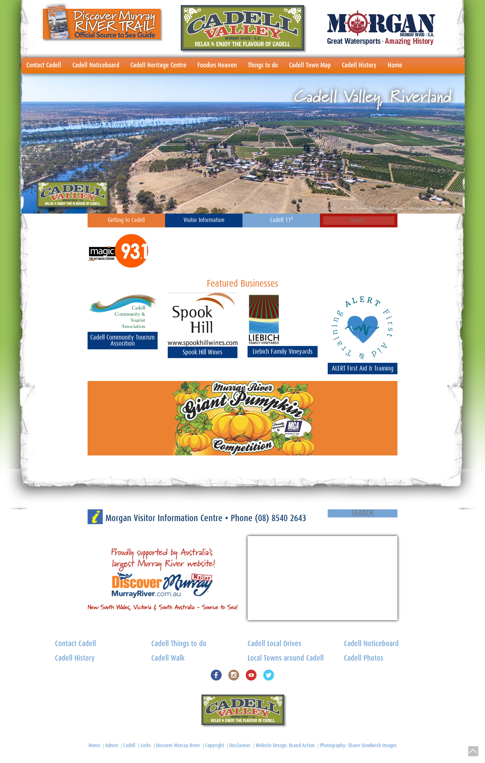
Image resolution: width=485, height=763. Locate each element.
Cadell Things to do (178, 644)
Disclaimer (240, 745)
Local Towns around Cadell (286, 658)
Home (395, 65)
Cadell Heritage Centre (158, 65)
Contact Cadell (43, 65)
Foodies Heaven (217, 65)
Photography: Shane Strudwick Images (358, 745)
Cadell (129, 745)
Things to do (263, 65)
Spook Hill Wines (202, 352)
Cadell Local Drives (274, 644)
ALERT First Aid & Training (362, 368)
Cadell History (359, 65)
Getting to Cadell (126, 220)
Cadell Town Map (310, 65)
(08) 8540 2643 (280, 518)
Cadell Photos (363, 658)
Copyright (214, 745)
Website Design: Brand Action (285, 745)
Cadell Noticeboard (95, 65)
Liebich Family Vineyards (283, 352)
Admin (111, 745)
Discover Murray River (178, 745)
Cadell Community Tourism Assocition (122, 341)
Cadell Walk (168, 658)
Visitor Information (204, 220)
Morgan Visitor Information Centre (165, 518)
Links (145, 745)
